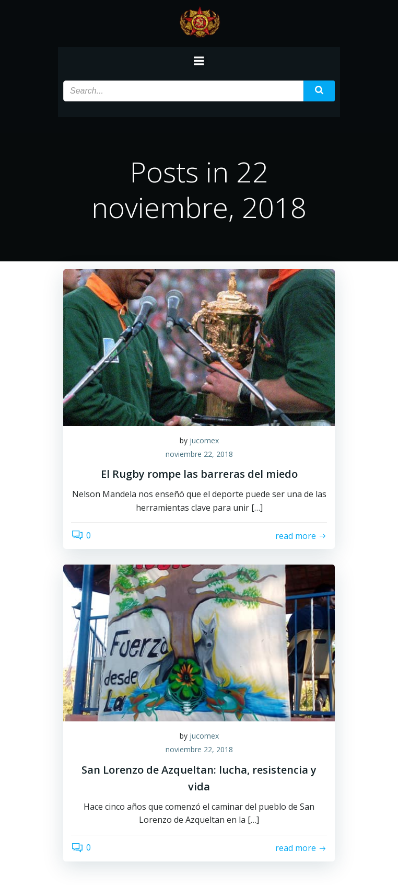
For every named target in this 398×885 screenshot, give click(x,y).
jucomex (204, 440)
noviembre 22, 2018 (199, 454)
